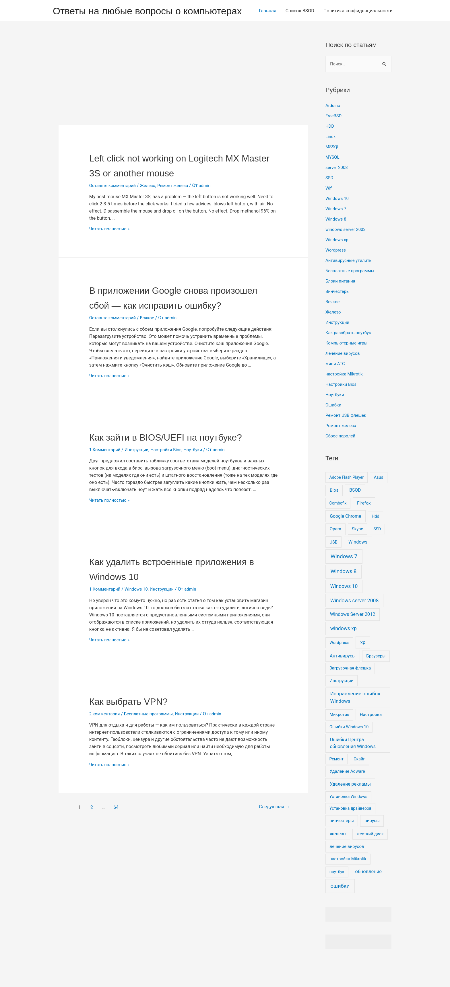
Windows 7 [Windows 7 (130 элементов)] (344, 575)
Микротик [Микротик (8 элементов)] (339, 733)
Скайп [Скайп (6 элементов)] (359, 778)
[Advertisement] (183, 101)
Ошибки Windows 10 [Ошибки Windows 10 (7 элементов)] (348, 745)
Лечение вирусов (343, 372)
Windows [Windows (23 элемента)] (357, 561)
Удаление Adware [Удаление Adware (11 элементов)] (347, 790)
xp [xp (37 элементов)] (362, 661)
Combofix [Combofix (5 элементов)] (338, 522)
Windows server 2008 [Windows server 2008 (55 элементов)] (354, 619)
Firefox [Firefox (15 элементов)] (364, 522)
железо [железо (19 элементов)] (338, 852)
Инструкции (140, 497)
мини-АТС (335, 382)
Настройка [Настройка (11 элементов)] (371, 733)
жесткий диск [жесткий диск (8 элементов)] (370, 852)
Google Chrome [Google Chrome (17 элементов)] (345, 535)
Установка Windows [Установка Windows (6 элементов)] (348, 815)
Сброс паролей (341, 455)
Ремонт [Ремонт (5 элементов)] (336, 778)
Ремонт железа (178, 204)
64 (117, 855)
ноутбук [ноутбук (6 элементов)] (336, 890)
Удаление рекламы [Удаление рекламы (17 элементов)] (350, 803)
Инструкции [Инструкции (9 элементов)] (341, 699)
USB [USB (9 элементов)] (333, 561)
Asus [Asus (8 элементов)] (378, 496)
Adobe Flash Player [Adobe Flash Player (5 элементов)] (346, 496)
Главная (267, 30)
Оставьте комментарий (114, 204)
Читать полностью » (111, 247)
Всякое (151, 351)
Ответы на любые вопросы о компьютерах (155, 11)
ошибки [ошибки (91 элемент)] (340, 905)
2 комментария (105, 761)
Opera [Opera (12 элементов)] (335, 547)
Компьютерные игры (348, 362)
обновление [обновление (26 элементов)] (368, 890)
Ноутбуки (200, 497)
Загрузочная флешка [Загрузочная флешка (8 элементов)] (350, 687)
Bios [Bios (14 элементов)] (334, 509)
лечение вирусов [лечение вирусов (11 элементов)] (347, 865)
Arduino (333, 124)
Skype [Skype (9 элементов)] (357, 547)
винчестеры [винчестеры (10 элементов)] (341, 839)
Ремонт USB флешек (347, 434)
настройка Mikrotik (345, 393)
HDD (330, 145)
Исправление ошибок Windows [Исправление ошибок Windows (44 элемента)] (355, 716)
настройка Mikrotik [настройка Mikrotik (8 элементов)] (347, 877)
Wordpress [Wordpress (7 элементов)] (339, 661)
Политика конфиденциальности (358, 30)
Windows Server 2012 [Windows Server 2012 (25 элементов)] (352, 633)
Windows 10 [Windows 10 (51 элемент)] (344, 605)
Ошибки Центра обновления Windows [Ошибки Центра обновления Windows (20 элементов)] (353, 762)
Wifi (329, 207)
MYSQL (332, 176)
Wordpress (336, 269)
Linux (330, 155)
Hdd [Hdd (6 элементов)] (375, 535)
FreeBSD (334, 134)
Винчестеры (338, 310)
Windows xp (337, 258)
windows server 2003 (347, 248)
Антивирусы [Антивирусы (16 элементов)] (343, 675)
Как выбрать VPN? (138, 748)
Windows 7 (336, 227)
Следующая (269, 855)
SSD (329, 196)
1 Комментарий (106, 497)
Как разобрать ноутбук (350, 351)
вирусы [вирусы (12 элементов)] (372, 839)
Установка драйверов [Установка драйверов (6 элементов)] (350, 827)
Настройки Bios (172, 497)
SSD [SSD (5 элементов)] (377, 548)
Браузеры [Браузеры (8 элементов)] (376, 675)
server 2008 (337, 186)
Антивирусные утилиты (350, 279)
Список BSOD (300, 30)
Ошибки (334, 424)
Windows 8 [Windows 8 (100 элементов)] (344, 590)
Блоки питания (341, 300)
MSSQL (333, 165)
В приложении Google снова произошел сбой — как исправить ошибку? (179, 323)
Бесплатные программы (153, 761)
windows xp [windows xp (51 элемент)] (343, 647)
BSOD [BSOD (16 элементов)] (355, 509)
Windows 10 (139, 637)
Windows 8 (336, 238)
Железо (152, 204)
